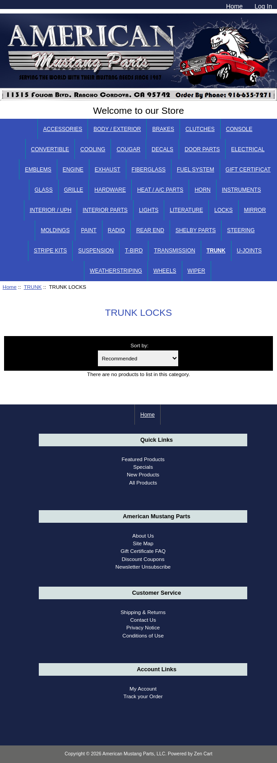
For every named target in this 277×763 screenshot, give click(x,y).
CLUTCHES (200, 129)
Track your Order (142, 696)
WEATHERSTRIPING (116, 271)
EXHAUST (107, 169)
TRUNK (33, 287)
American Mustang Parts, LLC (133, 753)
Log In (263, 6)
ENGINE (73, 169)
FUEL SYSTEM (195, 169)
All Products (143, 482)
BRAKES (163, 129)
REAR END (150, 230)
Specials (143, 467)
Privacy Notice (143, 627)
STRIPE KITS (50, 250)
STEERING (240, 230)
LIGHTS (148, 210)
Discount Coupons (143, 559)
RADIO (116, 230)
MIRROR (255, 210)
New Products (143, 474)
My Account (143, 688)
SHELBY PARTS (195, 230)
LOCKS (223, 210)
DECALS (162, 149)
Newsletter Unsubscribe (143, 567)
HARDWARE (110, 190)
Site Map (143, 543)
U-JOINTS (249, 250)
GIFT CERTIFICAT (248, 169)
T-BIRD (134, 250)
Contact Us (143, 620)
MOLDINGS (55, 230)
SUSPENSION (96, 250)
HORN (202, 190)
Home (234, 6)
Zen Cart (203, 753)
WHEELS (164, 271)
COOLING (92, 149)
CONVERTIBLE (50, 149)
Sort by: (139, 345)
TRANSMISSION (174, 250)
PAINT (88, 230)
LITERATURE (186, 210)
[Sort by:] (138, 358)
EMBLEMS (38, 169)
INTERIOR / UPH (51, 210)
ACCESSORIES (63, 129)
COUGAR (128, 149)
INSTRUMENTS (241, 190)
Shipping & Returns (143, 612)
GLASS (44, 190)
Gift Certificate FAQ (143, 551)
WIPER (196, 271)
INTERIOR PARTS (105, 210)
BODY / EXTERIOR (117, 129)
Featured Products (142, 459)
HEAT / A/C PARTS (160, 190)
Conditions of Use (143, 635)
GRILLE (73, 190)
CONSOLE (239, 129)
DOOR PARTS (202, 149)
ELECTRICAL (247, 149)
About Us (143, 536)
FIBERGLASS (149, 169)
